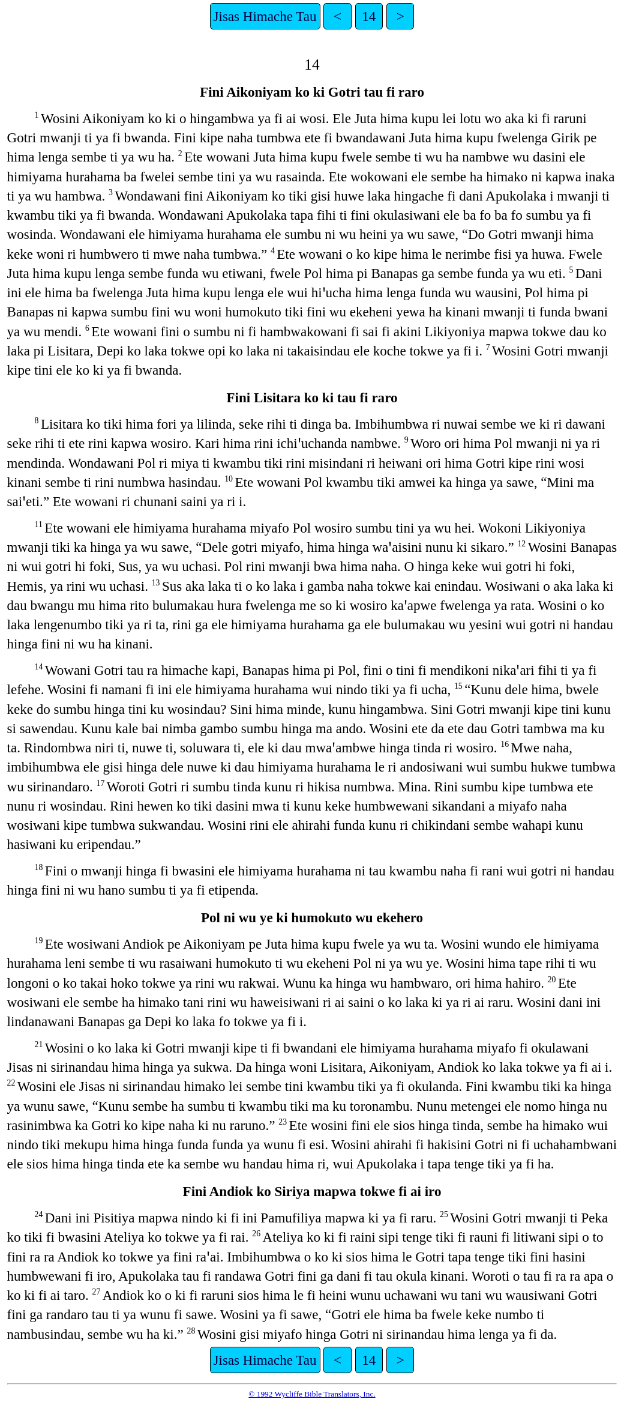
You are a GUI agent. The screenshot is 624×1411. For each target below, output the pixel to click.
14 (369, 16)
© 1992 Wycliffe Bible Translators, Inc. (311, 1393)
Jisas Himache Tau (265, 16)
